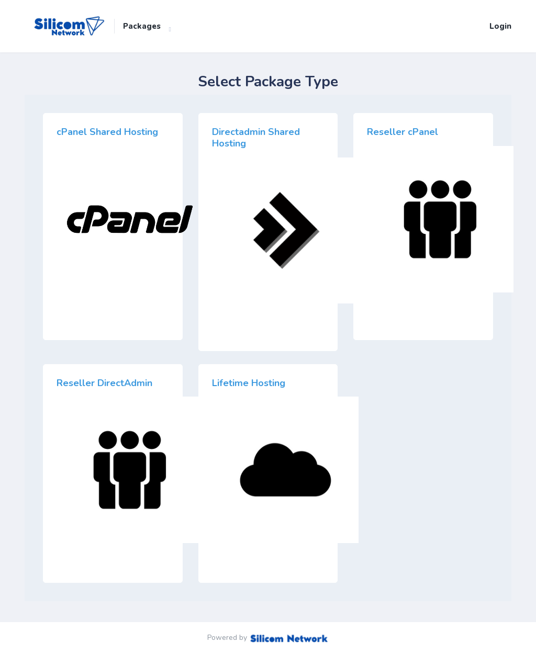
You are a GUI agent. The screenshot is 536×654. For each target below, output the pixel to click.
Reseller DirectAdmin (104, 383)
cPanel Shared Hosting (107, 132)
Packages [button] (142, 26)
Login (500, 26)
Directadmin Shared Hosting (256, 138)
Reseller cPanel (402, 132)
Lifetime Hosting (248, 383)
